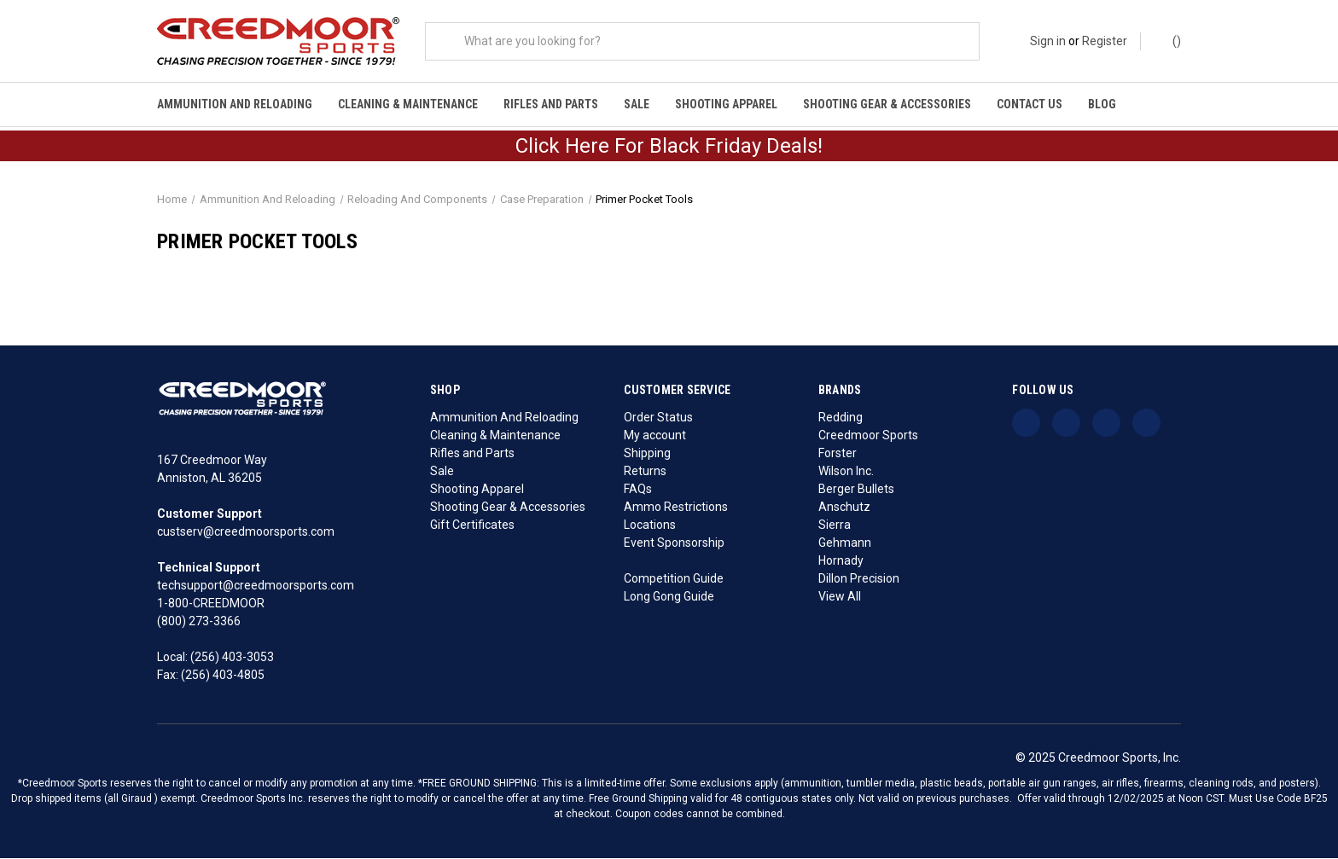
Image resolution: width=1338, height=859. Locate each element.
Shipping (647, 454)
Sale (636, 104)
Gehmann (844, 543)
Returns (645, 472)
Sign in (1048, 41)
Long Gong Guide (669, 597)
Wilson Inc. (846, 472)
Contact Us (1029, 104)
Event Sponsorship (674, 543)
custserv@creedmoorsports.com (245, 533)
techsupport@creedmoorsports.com (255, 587)
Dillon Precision (858, 579)
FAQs (638, 489)
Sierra (834, 525)
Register (1104, 41)
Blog (1102, 104)
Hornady (841, 561)
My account (655, 436)
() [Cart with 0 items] (1168, 40)
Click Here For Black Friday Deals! (669, 148)
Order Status (658, 418)
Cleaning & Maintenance (408, 104)
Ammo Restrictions (676, 507)
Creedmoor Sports (868, 436)
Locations (650, 525)
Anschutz (844, 507)
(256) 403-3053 (232, 658)
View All (839, 597)
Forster (837, 454)
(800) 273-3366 (199, 623)
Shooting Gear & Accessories (887, 104)
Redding (840, 418)
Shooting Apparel (726, 104)
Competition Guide (674, 579)
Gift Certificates (472, 525)
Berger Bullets (856, 489)
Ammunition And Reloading (234, 104)
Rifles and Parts (550, 104)
